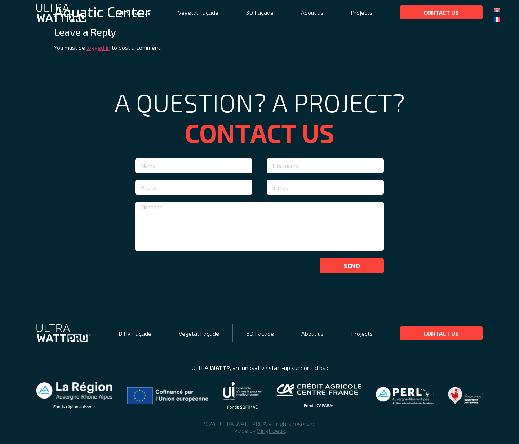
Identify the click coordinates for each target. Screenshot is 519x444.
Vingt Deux (271, 430)
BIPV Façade (134, 12)
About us (312, 12)
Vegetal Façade (198, 12)
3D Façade (260, 12)
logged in (98, 47)
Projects (361, 12)
